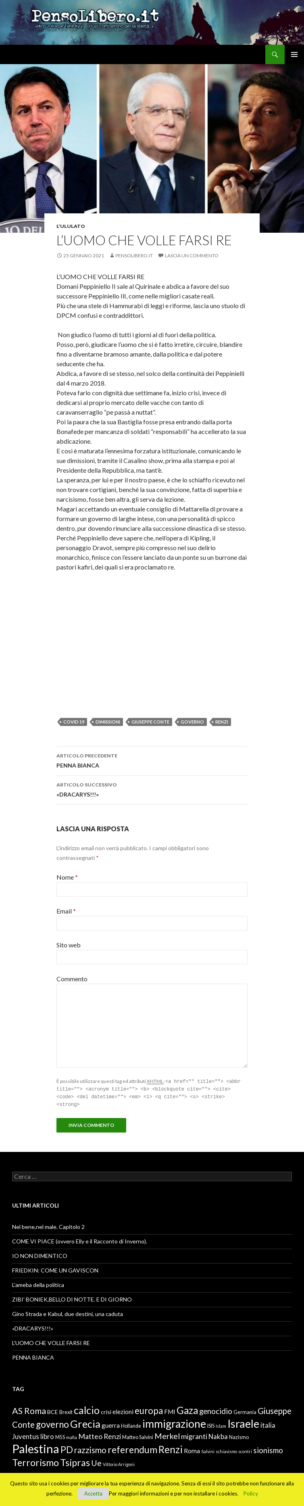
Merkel (167, 1434)
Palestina (35, 1447)
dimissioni (108, 721)
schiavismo (226, 1449)
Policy (251, 1493)
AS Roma (29, 1409)
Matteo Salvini (137, 1436)
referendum (132, 1448)
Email (66, 911)
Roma (192, 1449)
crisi (106, 1410)
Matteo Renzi (99, 1434)
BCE (52, 1410)
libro (47, 1435)
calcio (87, 1408)
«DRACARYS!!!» (152, 789)
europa (149, 1409)
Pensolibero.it (134, 255)
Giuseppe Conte (150, 721)
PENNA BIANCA (152, 760)
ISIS (210, 1424)
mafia (71, 1435)
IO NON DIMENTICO (39, 1254)
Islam (221, 1424)
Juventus (25, 1435)
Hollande (131, 1424)
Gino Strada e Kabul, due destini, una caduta (67, 1312)
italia (267, 1424)
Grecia (85, 1422)
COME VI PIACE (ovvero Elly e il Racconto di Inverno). (79, 1239)
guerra (111, 1423)
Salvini (207, 1449)
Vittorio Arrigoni (119, 1462)
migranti (194, 1434)
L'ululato (70, 226)
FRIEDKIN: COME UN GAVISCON (55, 1268)
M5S (60, 1436)
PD (66, 1448)
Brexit (66, 1411)
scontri (245, 1449)
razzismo (90, 1448)
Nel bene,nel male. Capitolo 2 (48, 1225)
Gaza (187, 1408)
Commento (71, 978)
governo (192, 721)
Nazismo (239, 1436)
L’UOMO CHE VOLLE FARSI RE (51, 1341)
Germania (244, 1411)
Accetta (93, 1493)
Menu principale (294, 54)
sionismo (268, 1448)
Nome (67, 877)
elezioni (122, 1410)
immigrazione (174, 1422)
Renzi (221, 721)
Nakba (218, 1435)
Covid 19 (73, 721)
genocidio (215, 1409)
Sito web (68, 945)
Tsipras (75, 1460)
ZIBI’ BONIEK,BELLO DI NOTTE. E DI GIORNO (72, 1297)
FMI (169, 1410)
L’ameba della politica (38, 1283)
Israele (243, 1422)
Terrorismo (35, 1460)
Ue (96, 1461)
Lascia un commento (192, 255)
